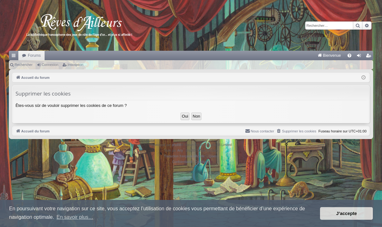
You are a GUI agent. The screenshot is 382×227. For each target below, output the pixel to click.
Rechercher (24, 65)
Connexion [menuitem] (360, 56)
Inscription (75, 65)
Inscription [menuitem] (370, 56)
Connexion (50, 65)
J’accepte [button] (346, 213)
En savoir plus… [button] (75, 217)
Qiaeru (213, 156)
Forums (34, 55)
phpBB (176, 145)
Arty (180, 150)
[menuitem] (263, 55)
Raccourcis (14, 56)
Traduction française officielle (184, 156)
